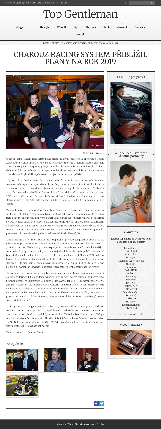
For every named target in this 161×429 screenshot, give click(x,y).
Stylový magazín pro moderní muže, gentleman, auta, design (36, 2)
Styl (76, 26)
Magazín (21, 26)
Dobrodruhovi (131, 248)
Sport (55, 43)
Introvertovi (131, 286)
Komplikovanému (131, 305)
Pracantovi (131, 267)
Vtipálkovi (131, 279)
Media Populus (97, 424)
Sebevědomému (131, 292)
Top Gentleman (80, 14)
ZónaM (61, 26)
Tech (106, 26)
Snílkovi (131, 273)
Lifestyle (44, 26)
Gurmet (122, 26)
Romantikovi (131, 254)
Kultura (91, 26)
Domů (46, 43)
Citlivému (131, 298)
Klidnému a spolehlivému (131, 261)
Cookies (140, 26)
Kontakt (80, 33)
